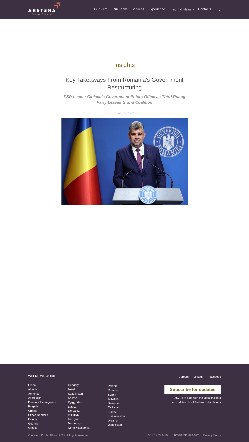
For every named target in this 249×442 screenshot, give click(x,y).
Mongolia (74, 419)
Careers (184, 376)
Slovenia (113, 403)
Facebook (214, 376)
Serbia (112, 394)
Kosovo (73, 398)
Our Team (120, 9)
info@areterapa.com (186, 435)
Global (32, 385)
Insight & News (181, 9)
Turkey (112, 412)
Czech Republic (38, 415)
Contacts (204, 9)
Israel (71, 389)
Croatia (32, 410)
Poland (112, 385)
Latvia (72, 406)
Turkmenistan (116, 416)
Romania (113, 390)
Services (138, 9)
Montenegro (75, 423)
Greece (33, 427)
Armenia (33, 393)
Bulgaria (33, 406)
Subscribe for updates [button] (192, 389)
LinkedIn (199, 376)
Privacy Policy (212, 435)
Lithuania (74, 410)
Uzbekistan (115, 424)
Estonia (33, 419)
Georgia (33, 423)
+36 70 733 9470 (157, 435)
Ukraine (113, 420)
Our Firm (100, 9)
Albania (33, 389)
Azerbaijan (35, 397)
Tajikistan (114, 407)
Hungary (73, 385)
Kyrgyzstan (75, 402)
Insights (124, 65)
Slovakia (113, 398)
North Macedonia (79, 427)
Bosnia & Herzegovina (42, 402)
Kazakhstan (75, 393)
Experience (157, 9)
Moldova (73, 414)
